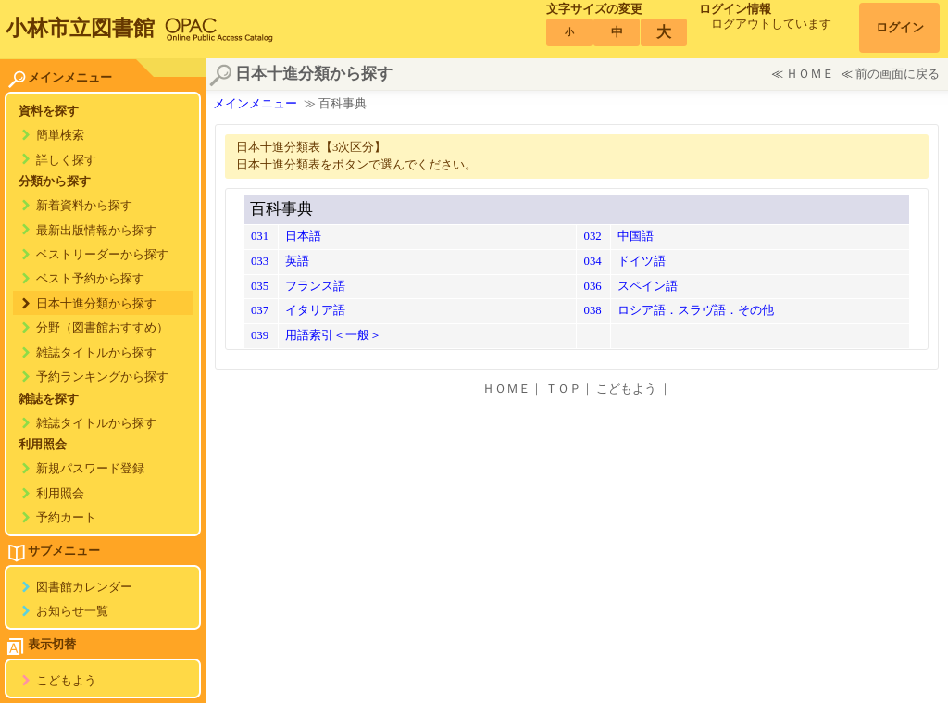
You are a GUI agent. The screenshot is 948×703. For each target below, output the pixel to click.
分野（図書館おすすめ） (102, 327)
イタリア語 (315, 310)
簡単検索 (60, 135)
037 (259, 310)
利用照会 (60, 493)
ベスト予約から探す (90, 278)
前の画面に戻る (897, 74)
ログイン (900, 27)
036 (592, 286)
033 (259, 261)
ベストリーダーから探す (102, 254)
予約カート (66, 517)
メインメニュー (255, 103)
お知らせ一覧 (72, 611)
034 (592, 261)
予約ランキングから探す (102, 376)
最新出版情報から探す (96, 230)
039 (259, 335)
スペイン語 (647, 286)
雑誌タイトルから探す (96, 352)
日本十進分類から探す (96, 303)
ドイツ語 (641, 261)
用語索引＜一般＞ (333, 335)
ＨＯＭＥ (810, 74)
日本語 (303, 236)
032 (592, 236)
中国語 (635, 236)
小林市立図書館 (80, 28)
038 (592, 310)
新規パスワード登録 (90, 468)
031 (259, 236)
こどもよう (66, 680)
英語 (297, 261)
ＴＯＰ (563, 389)
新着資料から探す (84, 205)
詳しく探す (66, 160)
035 (259, 286)
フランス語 (315, 286)
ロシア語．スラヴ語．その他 (695, 310)
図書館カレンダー (84, 587)
